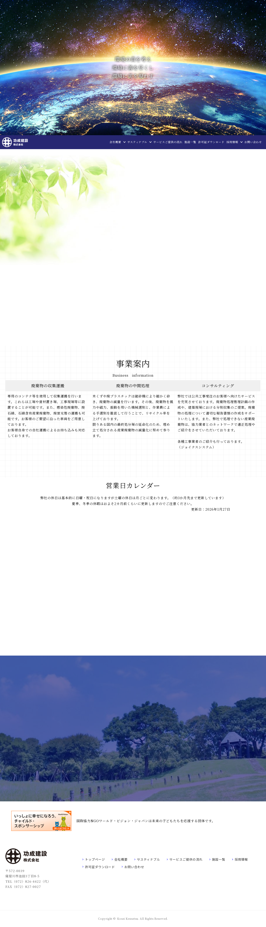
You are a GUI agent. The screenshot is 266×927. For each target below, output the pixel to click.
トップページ (95, 859)
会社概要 (115, 142)
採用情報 (232, 142)
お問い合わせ (253, 142)
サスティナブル (137, 142)
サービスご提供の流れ (167, 142)
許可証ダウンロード (211, 142)
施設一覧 (190, 142)
